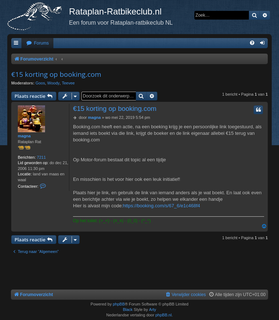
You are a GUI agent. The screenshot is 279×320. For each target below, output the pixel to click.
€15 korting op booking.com (56, 74)
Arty (152, 309)
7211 (41, 157)
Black (128, 309)
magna (24, 136)
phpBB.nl (163, 315)
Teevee (68, 83)
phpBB (119, 304)
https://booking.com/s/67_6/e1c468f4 (161, 205)
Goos (40, 83)
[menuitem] (37, 43)
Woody (53, 83)
